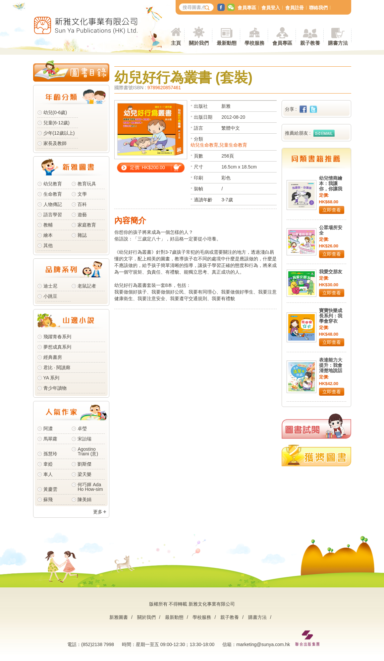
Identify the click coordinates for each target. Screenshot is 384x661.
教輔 (48, 225)
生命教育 (52, 194)
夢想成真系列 (57, 347)
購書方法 (257, 617)
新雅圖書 (118, 617)
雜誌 (82, 235)
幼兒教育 (52, 183)
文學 (82, 194)
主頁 (176, 43)
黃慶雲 (50, 489)
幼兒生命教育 (204, 145)
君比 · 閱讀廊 (57, 367)
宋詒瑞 (84, 438)
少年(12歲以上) (59, 133)
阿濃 (48, 428)
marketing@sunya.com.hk (263, 644)
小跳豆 (50, 296)
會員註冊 (294, 7)
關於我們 (146, 617)
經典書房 (52, 357)
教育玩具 (87, 183)
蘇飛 (48, 499)
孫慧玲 (50, 453)
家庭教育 (87, 225)
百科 (82, 204)
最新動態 (174, 617)
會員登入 (270, 7)
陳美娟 (84, 499)
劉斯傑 (84, 464)
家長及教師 (55, 143)
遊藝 (82, 214)
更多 (97, 511)
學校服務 (254, 43)
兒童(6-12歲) (57, 122)
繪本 (48, 235)
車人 (48, 474)
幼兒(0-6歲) (55, 112)
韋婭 (48, 464)
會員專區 (247, 7)
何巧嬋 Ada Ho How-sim (90, 487)
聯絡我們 (318, 7)
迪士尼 (50, 286)
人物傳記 (52, 204)
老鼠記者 (87, 286)
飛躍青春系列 (57, 336)
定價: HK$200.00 (147, 167)
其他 (48, 245)
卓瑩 (82, 428)
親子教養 (229, 617)
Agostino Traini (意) (88, 451)
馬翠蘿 (50, 438)
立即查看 (331, 210)
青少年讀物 (55, 388)
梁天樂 (84, 474)
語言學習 (52, 214)
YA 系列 (51, 377)
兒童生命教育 (233, 145)
